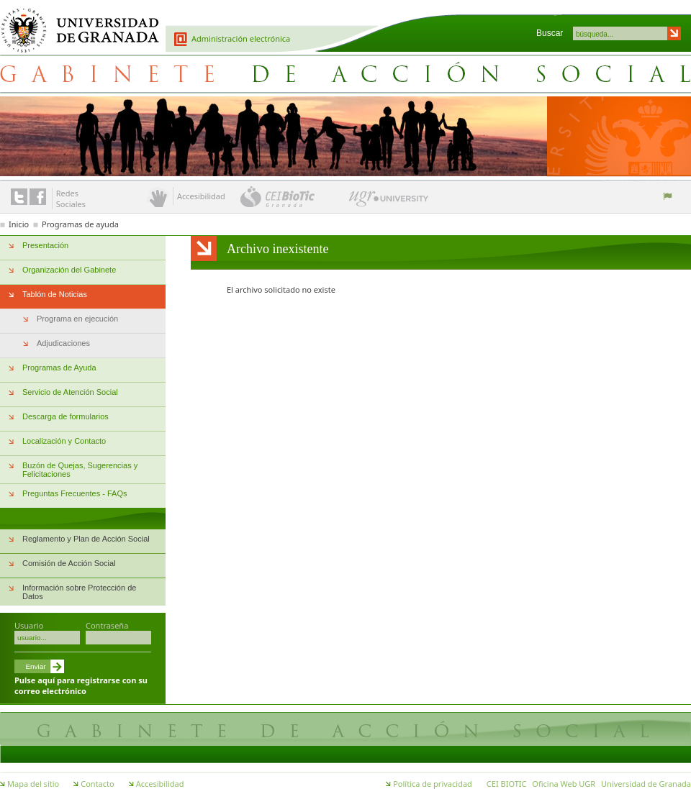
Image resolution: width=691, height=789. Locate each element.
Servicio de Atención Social (70, 392)
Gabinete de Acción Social (345, 73)
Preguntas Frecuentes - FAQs (74, 493)
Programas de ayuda (80, 224)
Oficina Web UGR (563, 783)
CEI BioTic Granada (293, 196)
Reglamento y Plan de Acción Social (86, 538)
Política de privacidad (432, 783)
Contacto (97, 783)
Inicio (19, 224)
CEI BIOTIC (507, 783)
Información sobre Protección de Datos (79, 592)
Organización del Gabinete (69, 269)
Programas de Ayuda (59, 367)
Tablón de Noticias (54, 294)
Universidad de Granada (75, 22)
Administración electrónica (240, 38)
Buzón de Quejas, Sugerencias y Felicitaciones (79, 469)
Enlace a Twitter (19, 196)
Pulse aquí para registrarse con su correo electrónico (81, 685)
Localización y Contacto (64, 441)
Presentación (45, 245)
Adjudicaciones (63, 343)
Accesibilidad (160, 783)
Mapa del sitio (33, 783)
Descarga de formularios (65, 416)
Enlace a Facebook (38, 196)
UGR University (389, 202)
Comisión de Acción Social (69, 563)
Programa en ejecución (77, 318)
